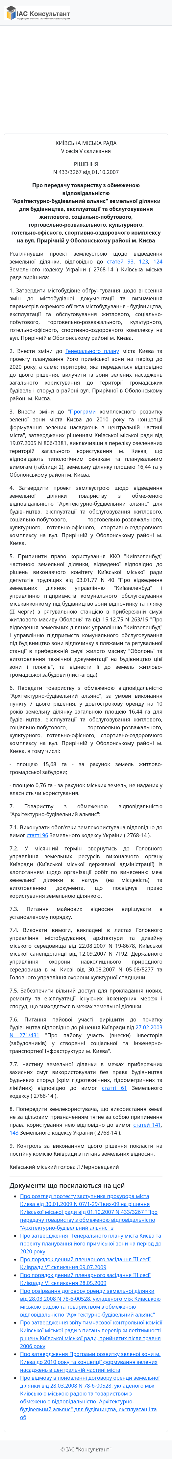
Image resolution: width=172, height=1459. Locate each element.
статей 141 (147, 1124)
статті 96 (37, 835)
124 (158, 261)
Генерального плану (92, 351)
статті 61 (114, 1088)
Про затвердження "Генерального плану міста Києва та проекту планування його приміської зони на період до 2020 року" (90, 1243)
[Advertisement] (86, 80)
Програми (83, 411)
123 (143, 261)
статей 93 (120, 261)
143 (14, 1132)
